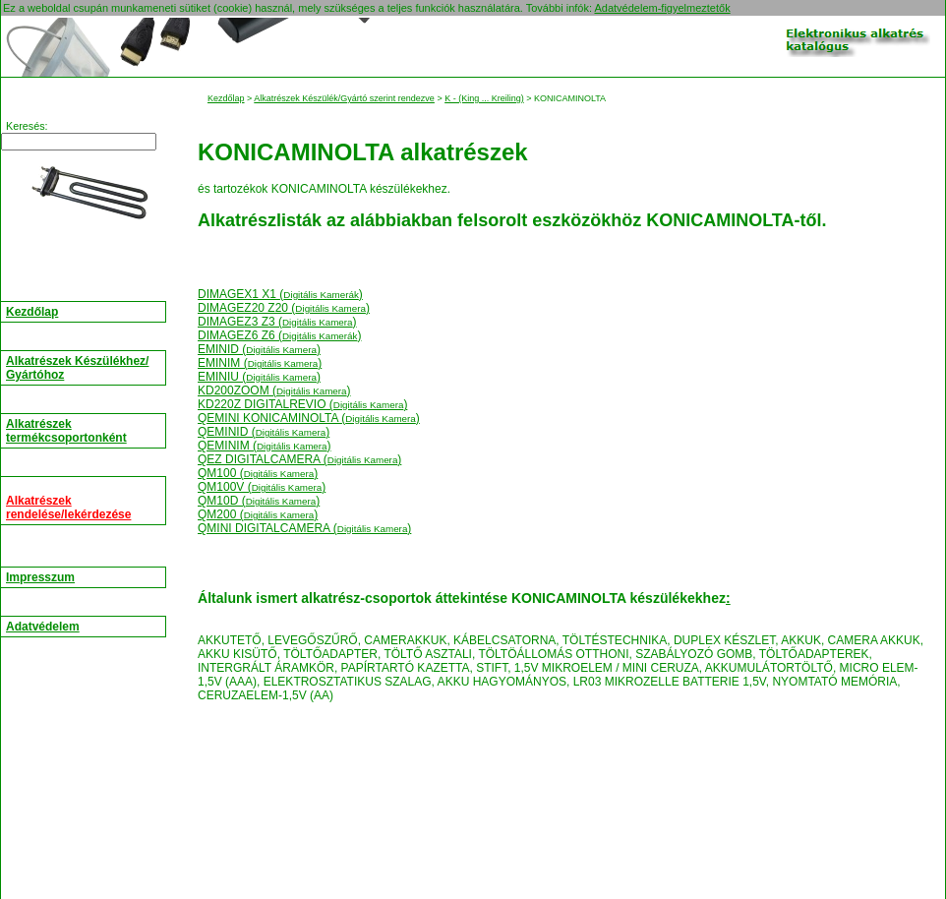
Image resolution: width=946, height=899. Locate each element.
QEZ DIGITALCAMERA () (299, 459)
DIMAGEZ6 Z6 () (279, 335)
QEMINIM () (264, 445)
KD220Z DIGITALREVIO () (302, 404)
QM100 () (258, 473)
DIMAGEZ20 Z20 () (284, 308)
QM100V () (261, 487)
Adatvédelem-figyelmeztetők (662, 8)
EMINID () (259, 349)
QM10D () (259, 501)
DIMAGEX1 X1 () (280, 294)
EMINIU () (259, 377)
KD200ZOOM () (274, 390)
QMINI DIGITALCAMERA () (304, 528)
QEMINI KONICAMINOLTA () (309, 418)
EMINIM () (260, 363)
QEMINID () (263, 432)
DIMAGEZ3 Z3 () (277, 322)
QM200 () (258, 514)
